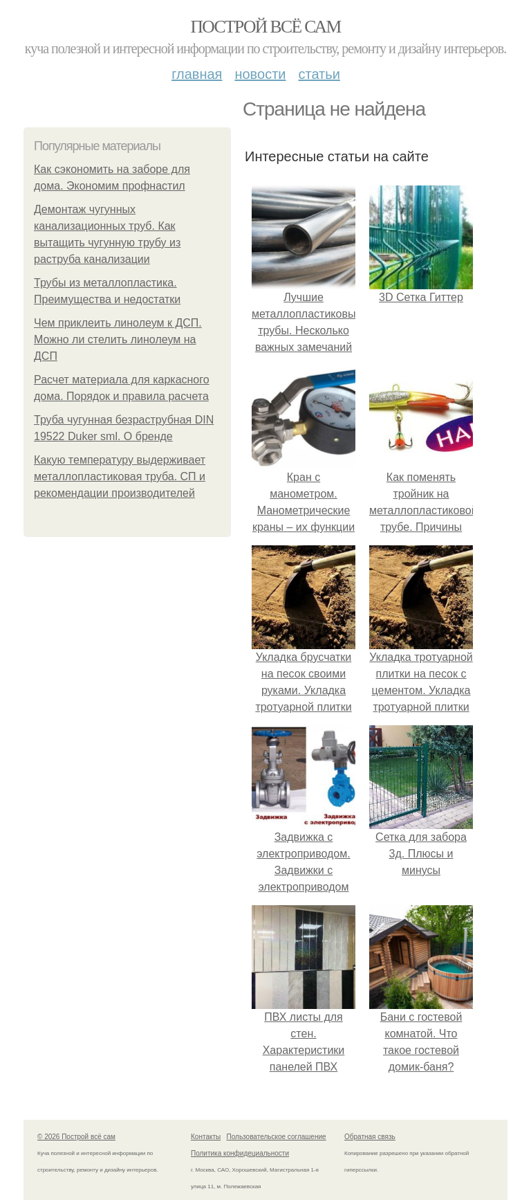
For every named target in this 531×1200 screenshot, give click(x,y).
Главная (196, 74)
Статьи (318, 74)
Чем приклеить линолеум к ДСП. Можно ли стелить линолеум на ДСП (118, 339)
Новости (260, 74)
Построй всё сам (265, 27)
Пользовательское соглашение (276, 1136)
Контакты (206, 1136)
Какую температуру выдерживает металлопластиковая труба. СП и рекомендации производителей (119, 476)
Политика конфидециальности (240, 1153)
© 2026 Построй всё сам (76, 1136)
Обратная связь (369, 1136)
